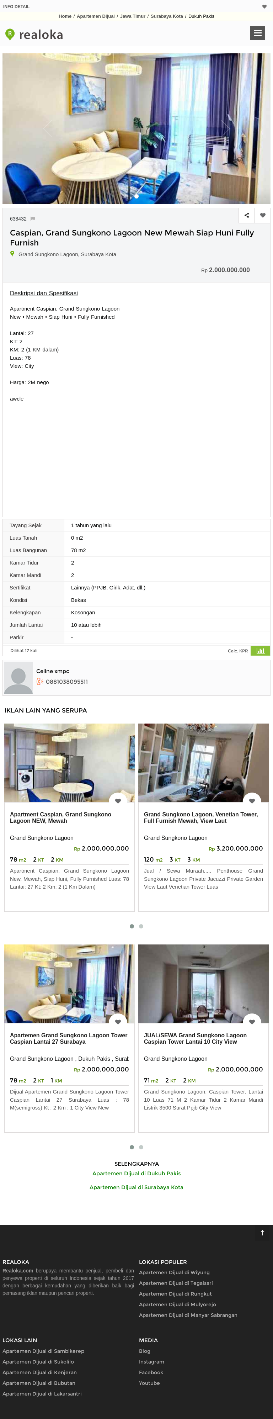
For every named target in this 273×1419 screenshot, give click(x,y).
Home (65, 16)
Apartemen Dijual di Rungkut (175, 1294)
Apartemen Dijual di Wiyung (174, 1272)
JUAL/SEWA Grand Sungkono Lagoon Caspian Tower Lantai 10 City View (195, 1038)
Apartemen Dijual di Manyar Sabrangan (188, 1315)
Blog (144, 1351)
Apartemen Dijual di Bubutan (38, 1383)
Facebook (151, 1372)
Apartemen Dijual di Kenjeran (39, 1372)
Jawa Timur (132, 16)
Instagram (151, 1362)
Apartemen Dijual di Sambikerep (43, 1351)
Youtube (149, 1383)
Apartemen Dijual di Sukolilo (38, 1362)
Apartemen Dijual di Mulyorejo (177, 1304)
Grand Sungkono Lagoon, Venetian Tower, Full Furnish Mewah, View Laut (201, 817)
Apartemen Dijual (96, 16)
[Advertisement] (136, 456)
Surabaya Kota (167, 16)
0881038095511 (62, 681)
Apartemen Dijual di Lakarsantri (42, 1394)
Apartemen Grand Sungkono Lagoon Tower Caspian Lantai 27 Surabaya (68, 1038)
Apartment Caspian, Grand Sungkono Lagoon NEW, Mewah (60, 817)
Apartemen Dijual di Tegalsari (176, 1283)
